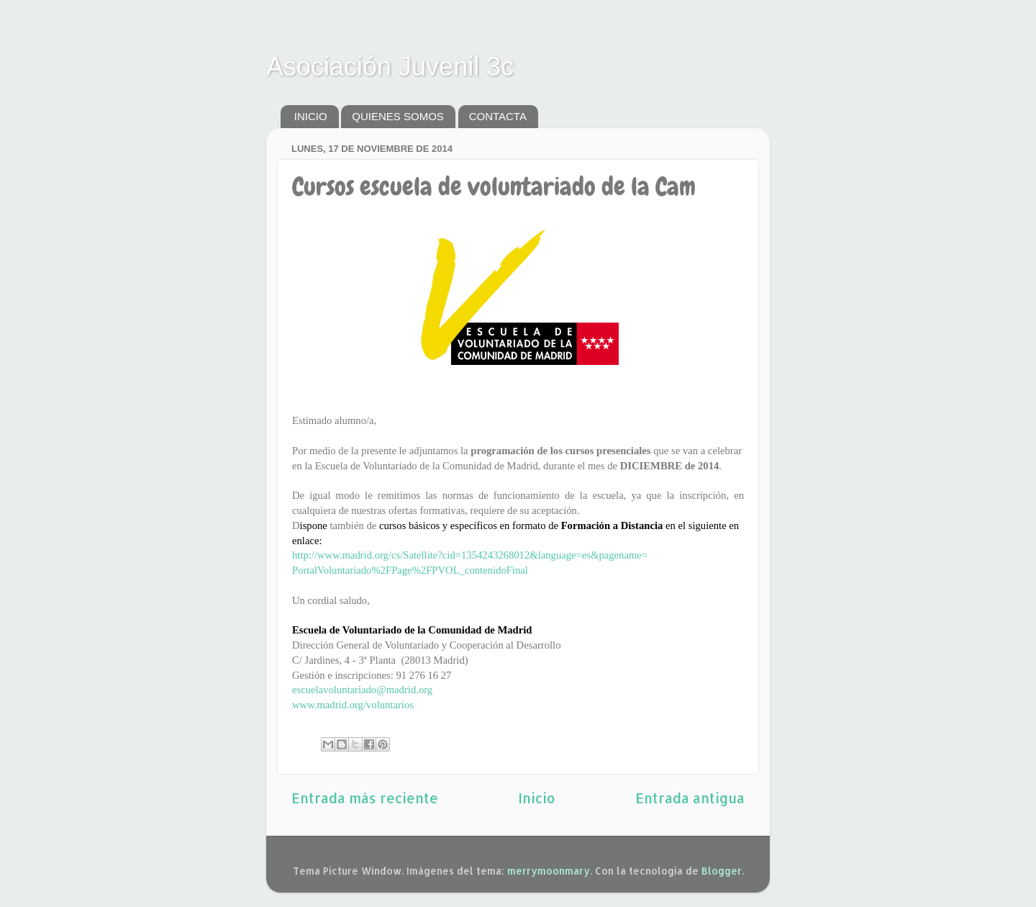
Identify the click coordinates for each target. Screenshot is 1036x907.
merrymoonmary (548, 871)
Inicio (536, 798)
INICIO (310, 116)
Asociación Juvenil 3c (390, 66)
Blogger (721, 871)
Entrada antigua (690, 798)
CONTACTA (498, 116)
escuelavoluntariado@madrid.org (362, 689)
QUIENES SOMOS (398, 116)
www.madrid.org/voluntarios (353, 704)
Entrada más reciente (364, 798)
